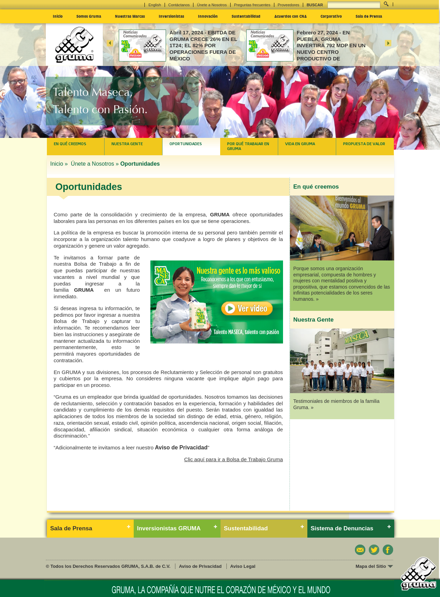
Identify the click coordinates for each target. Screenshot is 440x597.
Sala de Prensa (369, 16)
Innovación (208, 16)
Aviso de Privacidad (181, 447)
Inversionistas (171, 16)
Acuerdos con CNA (290, 16)
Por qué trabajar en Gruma (248, 146)
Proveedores (288, 5)
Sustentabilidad (246, 16)
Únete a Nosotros (212, 5)
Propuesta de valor (364, 143)
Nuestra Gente (127, 143)
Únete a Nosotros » (95, 164)
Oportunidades (185, 143)
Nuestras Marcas (130, 16)
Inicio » (59, 164)
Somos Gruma (88, 16)
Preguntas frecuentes (252, 5)
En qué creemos (70, 143)
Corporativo (331, 16)
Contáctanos (179, 5)
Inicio (58, 16)
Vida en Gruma (300, 143)
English (154, 5)
